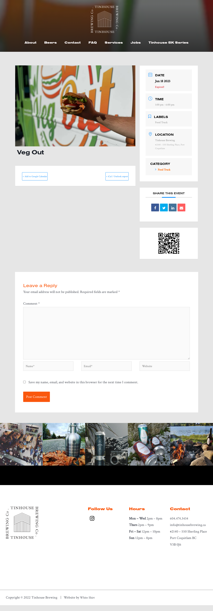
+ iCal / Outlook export (109, 176)
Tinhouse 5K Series (168, 42)
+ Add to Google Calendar (42, 176)
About (30, 42)
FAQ (92, 42)
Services (114, 42)
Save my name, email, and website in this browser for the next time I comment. (83, 388)
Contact (73, 42)
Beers (50, 42)
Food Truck (162, 169)
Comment (31, 303)
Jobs (136, 42)
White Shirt (88, 603)
